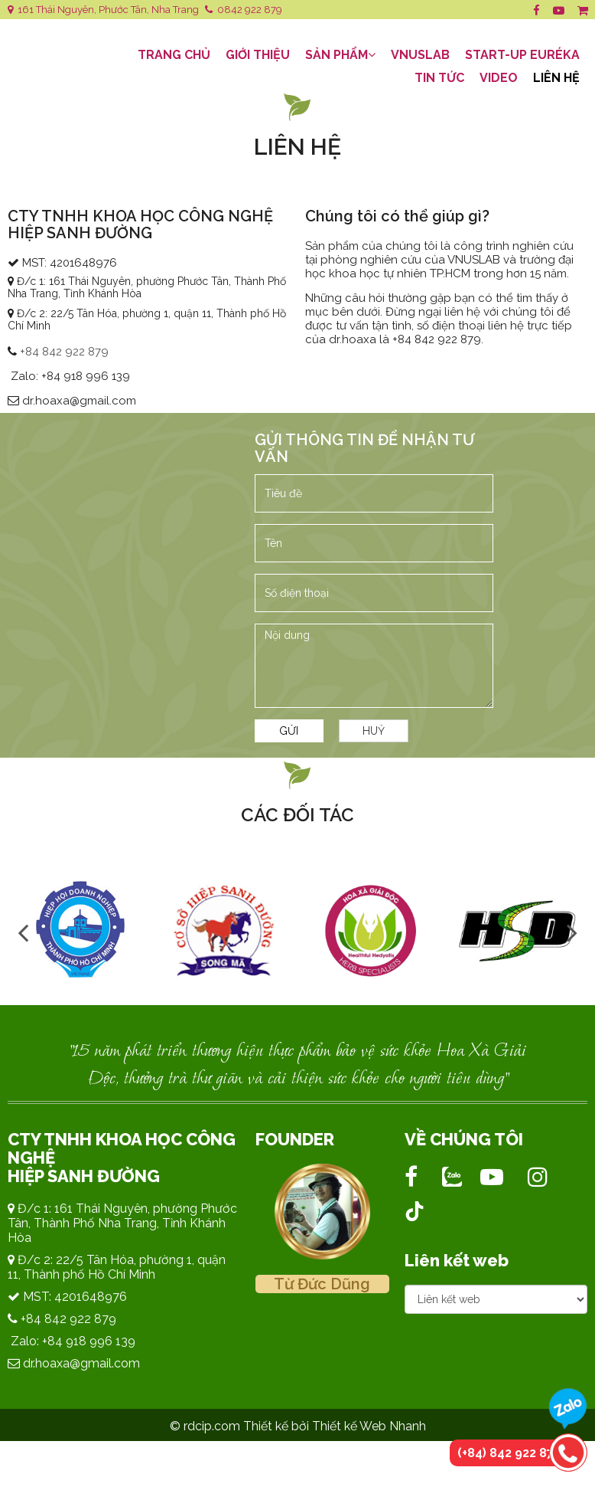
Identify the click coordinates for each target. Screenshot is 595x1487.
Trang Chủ (174, 54)
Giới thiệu (258, 54)
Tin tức (439, 77)
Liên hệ (556, 77)
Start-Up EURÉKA (522, 54)
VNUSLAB (420, 54)
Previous (23, 931)
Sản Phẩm (340, 54)
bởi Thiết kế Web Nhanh (358, 1426)
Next (572, 931)
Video (499, 77)
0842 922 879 (243, 9)
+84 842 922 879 (64, 352)
